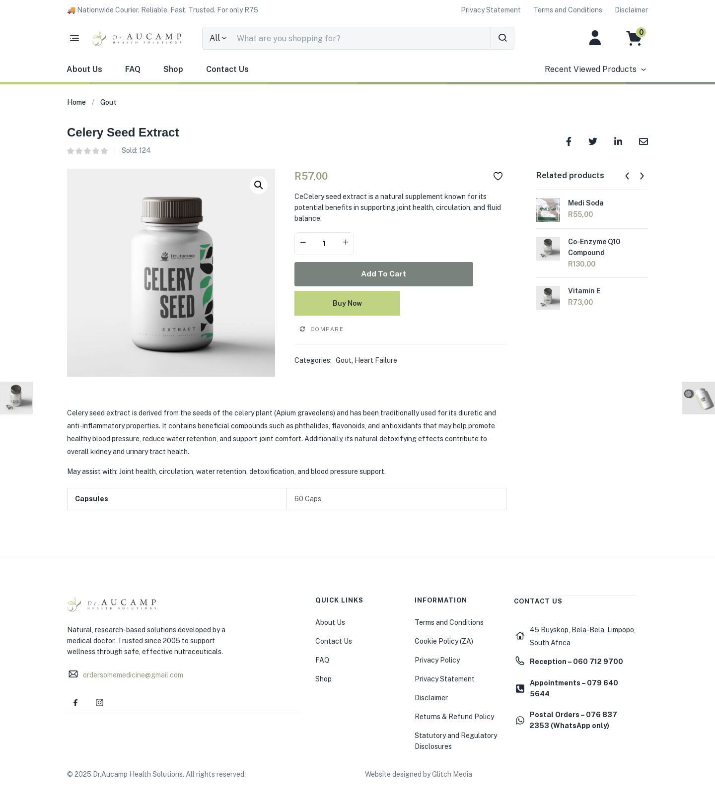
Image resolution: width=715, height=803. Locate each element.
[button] (162, 9)
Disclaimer (431, 696)
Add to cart (400, 273)
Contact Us (227, 69)
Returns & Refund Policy (454, 715)
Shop (173, 69)
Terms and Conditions (449, 621)
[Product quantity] (324, 244)
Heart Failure (376, 359)
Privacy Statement (445, 677)
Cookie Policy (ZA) (444, 640)
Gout (108, 102)
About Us (84, 69)
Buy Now (400, 301)
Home (76, 102)
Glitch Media (452, 773)
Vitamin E (584, 291)
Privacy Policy (437, 659)
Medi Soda (586, 203)
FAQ (133, 69)
